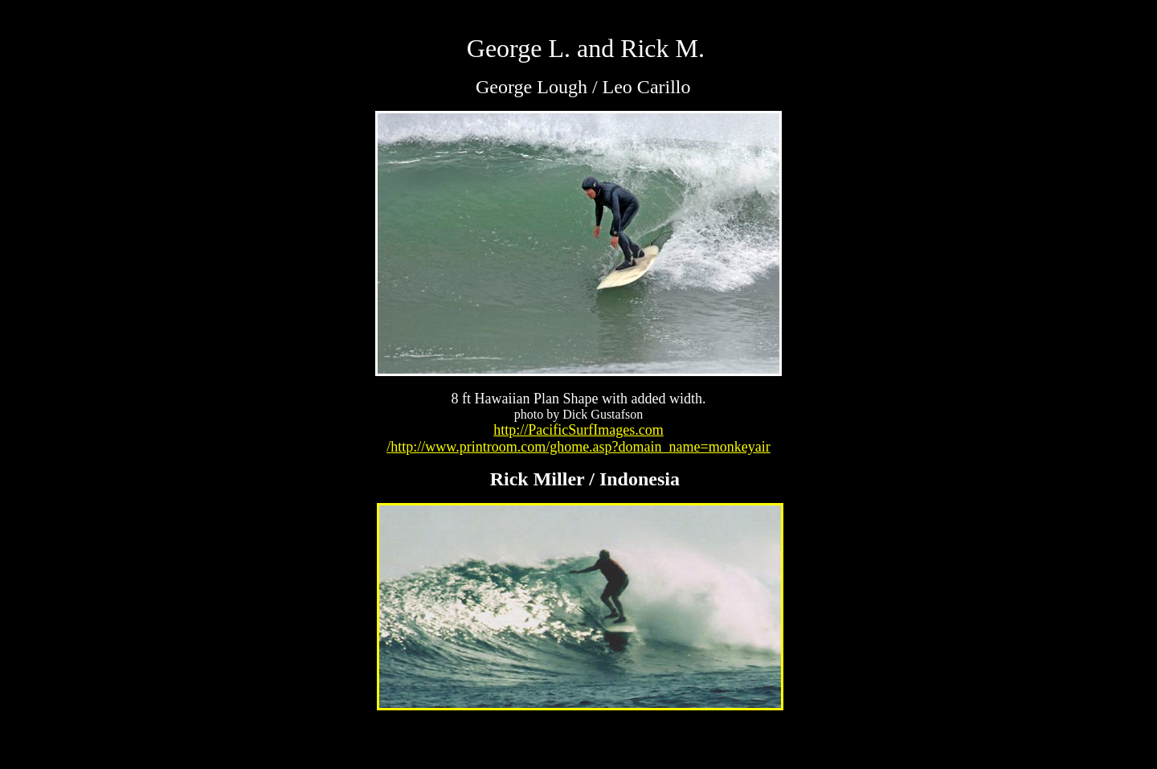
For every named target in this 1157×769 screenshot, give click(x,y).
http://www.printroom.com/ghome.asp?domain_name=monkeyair (580, 447)
